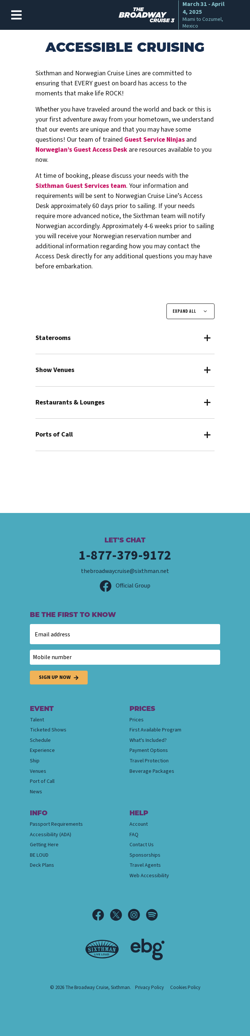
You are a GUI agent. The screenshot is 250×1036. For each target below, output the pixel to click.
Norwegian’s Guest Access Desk (81, 149)
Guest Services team (80, 185)
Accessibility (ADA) (50, 834)
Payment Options (148, 750)
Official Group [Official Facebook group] (125, 586)
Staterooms (53, 338)
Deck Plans (42, 865)
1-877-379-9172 (125, 555)
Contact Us (141, 844)
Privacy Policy (149, 987)
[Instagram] (137, 915)
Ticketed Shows (48, 730)
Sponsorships (144, 855)
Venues (38, 771)
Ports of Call (54, 435)
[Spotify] (152, 915)
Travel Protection (149, 761)
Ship (35, 761)
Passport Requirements (56, 824)
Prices (136, 720)
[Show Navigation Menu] (16, 15)
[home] (175, 14)
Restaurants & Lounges (69, 403)
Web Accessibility (149, 875)
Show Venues (54, 370)
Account (138, 824)
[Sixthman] (102, 949)
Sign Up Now (59, 677)
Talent (37, 720)
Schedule (40, 740)
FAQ (133, 834)
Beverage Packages (151, 771)
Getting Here (44, 844)
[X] (119, 915)
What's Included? (148, 740)
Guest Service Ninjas (154, 139)
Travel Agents (145, 865)
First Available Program (155, 730)
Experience (42, 750)
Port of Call (42, 781)
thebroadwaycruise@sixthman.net (125, 571)
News (36, 792)
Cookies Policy (185, 987)
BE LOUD (39, 855)
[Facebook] (101, 915)
